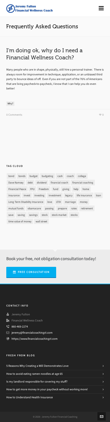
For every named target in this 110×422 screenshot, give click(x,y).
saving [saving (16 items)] (21, 215)
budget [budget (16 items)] (34, 176)
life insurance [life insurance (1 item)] (84, 195)
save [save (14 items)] (10, 215)
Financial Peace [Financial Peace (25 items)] (17, 189)
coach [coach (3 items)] (70, 176)
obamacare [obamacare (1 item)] (34, 208)
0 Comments (14, 115)
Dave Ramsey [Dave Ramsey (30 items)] (15, 182)
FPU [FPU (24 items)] (32, 189)
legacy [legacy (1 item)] (68, 195)
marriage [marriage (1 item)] (70, 202)
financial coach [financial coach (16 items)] (59, 182)
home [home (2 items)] (86, 189)
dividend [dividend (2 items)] (42, 182)
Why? (10, 103)
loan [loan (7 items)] (98, 195)
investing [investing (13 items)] (39, 195)
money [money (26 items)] (84, 202)
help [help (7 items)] (76, 189)
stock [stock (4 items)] (45, 215)
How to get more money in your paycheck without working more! (47, 389)
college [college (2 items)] (82, 176)
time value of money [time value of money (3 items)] (19, 221)
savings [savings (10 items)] (33, 215)
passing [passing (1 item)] (49, 208)
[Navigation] (101, 8)
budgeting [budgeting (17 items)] (47, 176)
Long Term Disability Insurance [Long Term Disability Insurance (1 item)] (25, 202)
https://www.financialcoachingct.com (35, 339)
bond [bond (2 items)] (11, 176)
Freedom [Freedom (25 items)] (44, 189)
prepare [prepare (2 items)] (62, 208)
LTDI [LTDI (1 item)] (58, 202)
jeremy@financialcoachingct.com (32, 333)
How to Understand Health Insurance (29, 397)
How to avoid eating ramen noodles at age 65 (34, 374)
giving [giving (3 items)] (65, 189)
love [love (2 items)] (49, 202)
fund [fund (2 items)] (55, 189)
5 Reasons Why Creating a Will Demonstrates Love (37, 366)
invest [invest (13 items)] (27, 195)
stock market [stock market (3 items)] (59, 215)
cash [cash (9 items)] (60, 176)
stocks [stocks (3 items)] (74, 215)
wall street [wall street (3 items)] (41, 221)
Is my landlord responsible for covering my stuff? (36, 382)
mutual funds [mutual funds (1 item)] (15, 208)
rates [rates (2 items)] (74, 208)
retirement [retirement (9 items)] (87, 208)
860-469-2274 (20, 327)
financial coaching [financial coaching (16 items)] (82, 182)
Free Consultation (31, 272)
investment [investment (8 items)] (55, 195)
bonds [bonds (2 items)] (21, 176)
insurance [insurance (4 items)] (13, 195)
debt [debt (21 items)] (30, 182)
